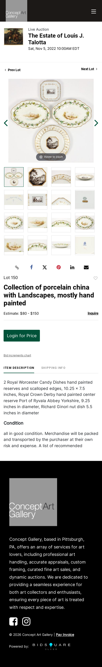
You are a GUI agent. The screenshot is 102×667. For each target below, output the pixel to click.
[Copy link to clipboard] (17, 267)
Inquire (93, 313)
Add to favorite (95, 278)
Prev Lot (13, 70)
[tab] (19, 369)
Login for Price (22, 335)
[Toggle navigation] (93, 11)
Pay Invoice (65, 635)
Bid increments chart (17, 355)
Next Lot (89, 69)
